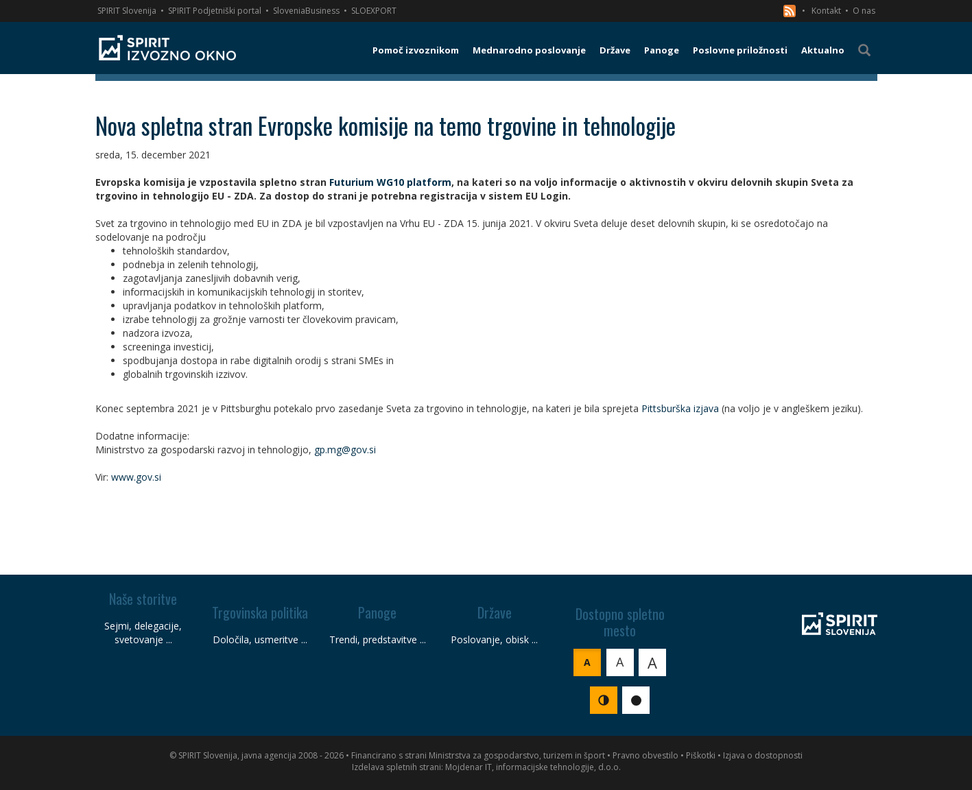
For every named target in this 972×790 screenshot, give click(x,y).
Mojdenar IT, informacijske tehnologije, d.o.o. (533, 767)
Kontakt (826, 10)
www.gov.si (136, 476)
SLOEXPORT (373, 10)
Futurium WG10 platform (390, 182)
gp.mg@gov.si (345, 449)
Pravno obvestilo (645, 755)
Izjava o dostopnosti (763, 755)
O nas (864, 10)
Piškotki (700, 755)
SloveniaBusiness (306, 10)
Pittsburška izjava (680, 408)
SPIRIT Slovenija (126, 10)
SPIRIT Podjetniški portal (214, 10)
